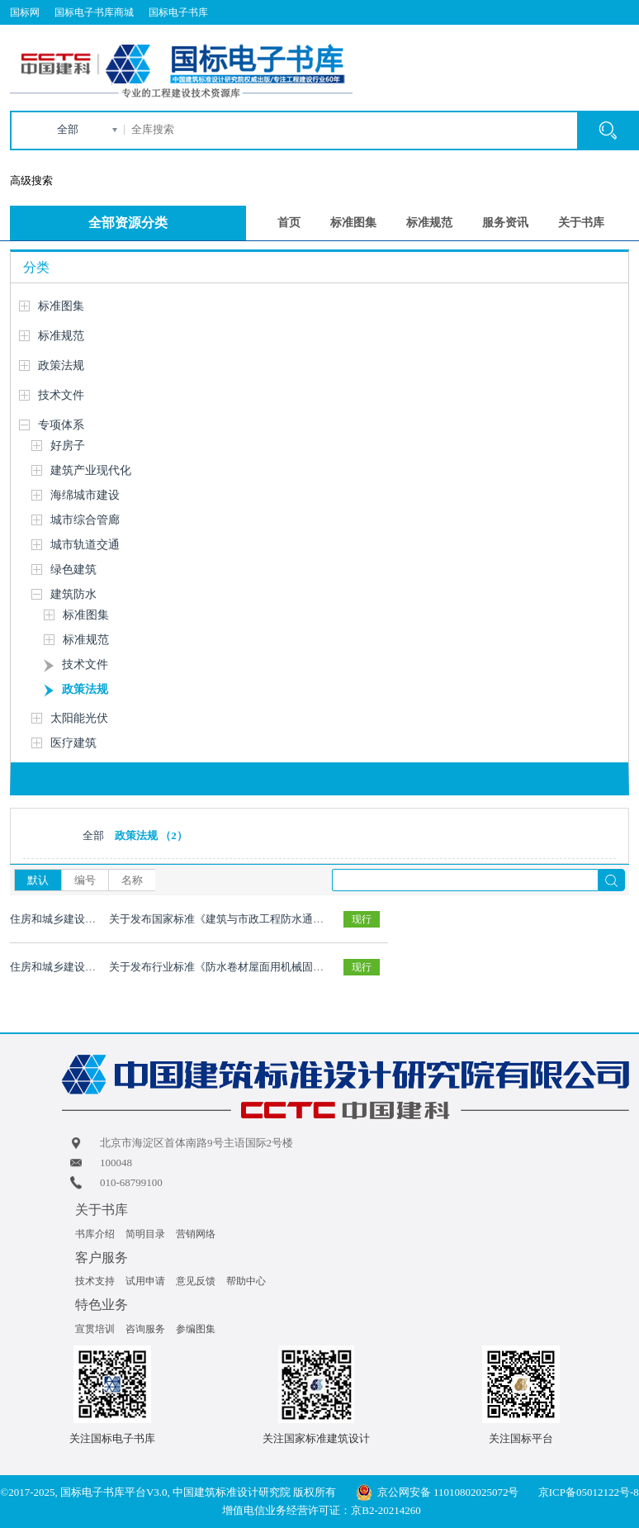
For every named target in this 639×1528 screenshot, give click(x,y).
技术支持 (95, 1281)
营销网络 (195, 1234)
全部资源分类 (128, 223)
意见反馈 (195, 1281)
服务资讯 (505, 222)
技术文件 (61, 395)
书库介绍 (95, 1234)
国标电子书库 (178, 12)
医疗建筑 (73, 743)
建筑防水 (73, 594)
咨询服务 (145, 1329)
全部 (67, 129)
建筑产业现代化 (90, 470)
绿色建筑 (73, 569)
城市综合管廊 (85, 520)
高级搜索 (31, 180)
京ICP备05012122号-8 (588, 1492)
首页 (289, 222)
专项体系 (61, 425)
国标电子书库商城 (94, 12)
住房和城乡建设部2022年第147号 (88, 919)
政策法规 (61, 365)
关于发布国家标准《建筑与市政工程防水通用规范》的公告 (248, 919)
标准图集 (353, 222)
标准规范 (429, 222)
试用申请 (145, 1281)
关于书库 (581, 222)
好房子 (67, 445)
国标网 (25, 12)
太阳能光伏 (79, 718)
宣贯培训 (95, 1329)
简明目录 (145, 1234)
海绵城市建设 (85, 495)
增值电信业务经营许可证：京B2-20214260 (321, 1510)
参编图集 (195, 1329)
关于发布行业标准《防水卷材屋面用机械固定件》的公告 (243, 967)
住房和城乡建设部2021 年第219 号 (90, 967)
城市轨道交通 (85, 545)
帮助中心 (246, 1281)
